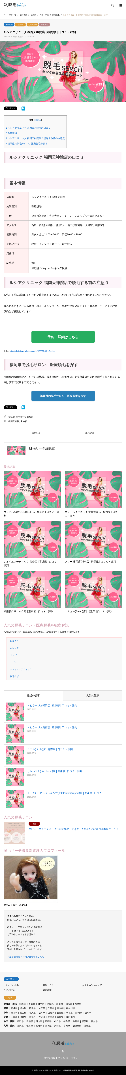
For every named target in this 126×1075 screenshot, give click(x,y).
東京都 (60, 1008)
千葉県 (51, 1008)
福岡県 (20, 25)
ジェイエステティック (21, 669)
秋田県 (59, 1004)
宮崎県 (66, 1025)
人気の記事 (92, 695)
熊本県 (48, 1025)
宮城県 (50, 1004)
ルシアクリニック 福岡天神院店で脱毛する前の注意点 (35, 138)
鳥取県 (20, 1021)
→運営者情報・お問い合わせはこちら (25, 956)
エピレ (13, 662)
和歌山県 (70, 1017)
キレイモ (14, 648)
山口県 (57, 1021)
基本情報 (11, 133)
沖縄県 (87, 1025)
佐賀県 (29, 1025)
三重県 (14, 1017)
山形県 (69, 1004)
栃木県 (23, 1008)
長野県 (60, 1012)
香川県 (76, 1021)
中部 (6, 1012)
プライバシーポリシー (69, 1058)
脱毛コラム (48, 985)
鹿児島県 (77, 1025)
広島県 (48, 1021)
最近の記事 (33, 695)
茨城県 (14, 1008)
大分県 (57, 1025)
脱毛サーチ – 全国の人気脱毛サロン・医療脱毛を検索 (55, 1070)
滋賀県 (23, 1017)
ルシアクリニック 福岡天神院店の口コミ (28, 127)
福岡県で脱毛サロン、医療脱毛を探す (27, 143)
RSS (63, 1051)
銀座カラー (15, 641)
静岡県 (78, 1012)
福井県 (42, 1012)
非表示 (38, 120)
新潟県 (14, 1012)
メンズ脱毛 (9, 989)
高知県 (94, 1021)
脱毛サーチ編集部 (24, 417)
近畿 (6, 1017)
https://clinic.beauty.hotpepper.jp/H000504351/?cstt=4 (32, 351)
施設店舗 (9, 25)
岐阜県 (69, 1012)
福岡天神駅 (13, 421)
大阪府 (42, 1017)
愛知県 (88, 1012)
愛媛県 (85, 1021)
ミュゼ (13, 655)
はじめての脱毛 (11, 985)
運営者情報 (49, 1058)
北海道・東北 (10, 1004)
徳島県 (66, 1021)
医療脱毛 (44, 25)
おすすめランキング (92, 985)
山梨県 (51, 1012)
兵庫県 (51, 1017)
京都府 (32, 1017)
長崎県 (39, 1025)
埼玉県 (42, 1008)
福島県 (78, 1004)
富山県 (23, 1012)
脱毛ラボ (14, 676)
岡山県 (39, 1021)
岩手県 (41, 1004)
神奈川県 (70, 1008)
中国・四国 (9, 1021)
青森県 (32, 1004)
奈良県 (60, 1017)
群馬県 (32, 1008)
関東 (6, 1008)
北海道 (22, 1004)
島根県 (29, 1021)
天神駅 (23, 421)
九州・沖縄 (32, 25)
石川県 (32, 1012)
